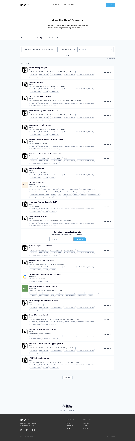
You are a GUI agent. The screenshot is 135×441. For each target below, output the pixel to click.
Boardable (33, 189)
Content (71, 5)
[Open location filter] (111, 49)
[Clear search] (55, 49)
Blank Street (33, 296)
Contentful (33, 284)
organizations (28, 38)
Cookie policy (71, 410)
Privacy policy (63, 410)
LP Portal (86, 428)
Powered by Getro (111, 58)
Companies (56, 5)
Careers (68, 428)
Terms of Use (111, 436)
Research (86, 423)
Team (64, 5)
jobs (41, 38)
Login (111, 5)
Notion (32, 70)
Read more (107, 73)
